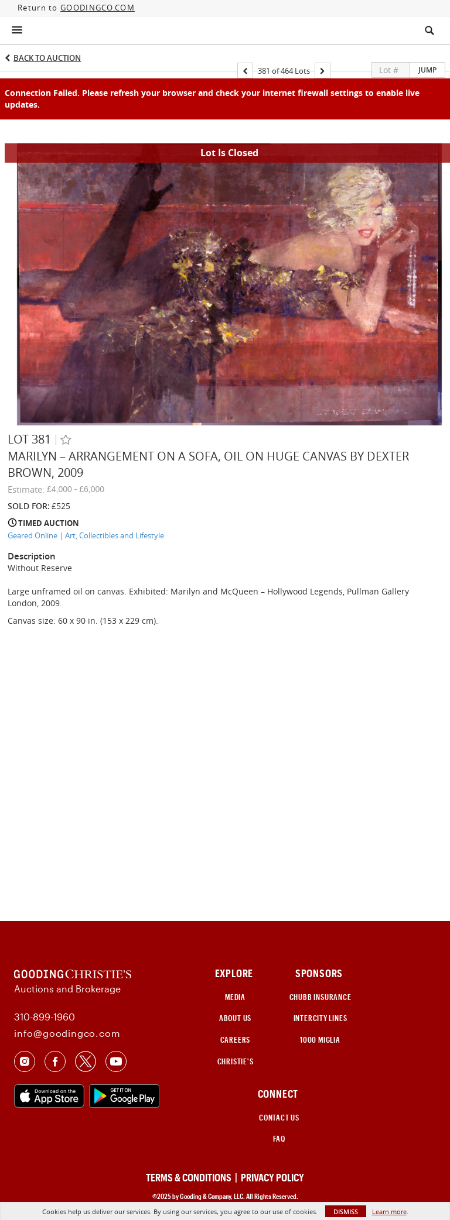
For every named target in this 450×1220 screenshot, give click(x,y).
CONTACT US (279, 1117)
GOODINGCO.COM (97, 7)
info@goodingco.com (67, 1033)
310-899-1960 (44, 1016)
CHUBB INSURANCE (320, 997)
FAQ (279, 1138)
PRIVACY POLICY (272, 1177)
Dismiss (345, 1211)
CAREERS (235, 1039)
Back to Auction (47, 58)
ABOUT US (235, 1018)
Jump (427, 70)
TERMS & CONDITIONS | (192, 1177)
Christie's (235, 1061)
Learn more (389, 1211)
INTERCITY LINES (320, 1018)
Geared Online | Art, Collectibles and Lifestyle (86, 535)
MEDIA (235, 997)
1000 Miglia (320, 1039)
